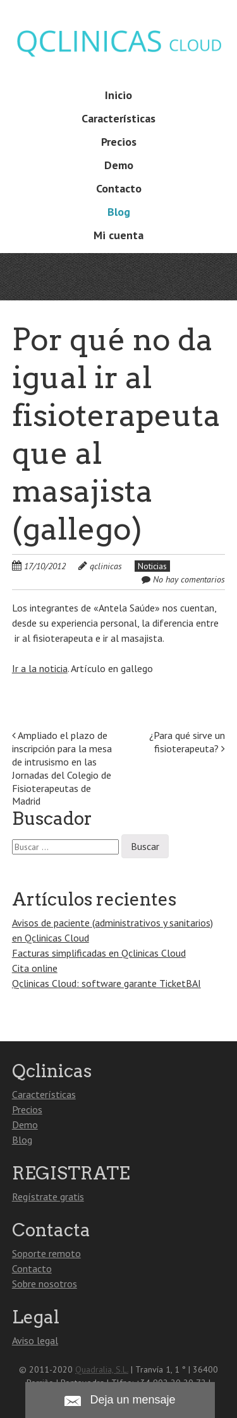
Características (118, 118)
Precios (119, 141)
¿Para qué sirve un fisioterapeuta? (187, 742)
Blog (118, 211)
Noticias (152, 566)
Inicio (118, 95)
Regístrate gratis (48, 1196)
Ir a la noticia (40, 668)
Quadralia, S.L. (101, 1369)
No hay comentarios (189, 579)
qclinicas (106, 566)
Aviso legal (35, 1340)
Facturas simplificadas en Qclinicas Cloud (99, 953)
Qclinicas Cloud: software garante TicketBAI (106, 983)
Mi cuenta (118, 235)
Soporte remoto (46, 1253)
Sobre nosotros (44, 1283)
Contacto (119, 188)
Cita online (35, 968)
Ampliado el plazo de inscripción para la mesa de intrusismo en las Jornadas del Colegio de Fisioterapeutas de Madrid (62, 768)
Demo (118, 165)
